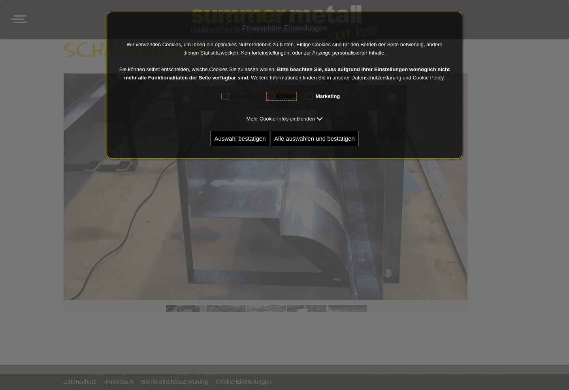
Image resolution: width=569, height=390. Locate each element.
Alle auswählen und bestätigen (314, 138)
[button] (284, 119)
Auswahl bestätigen (240, 138)
